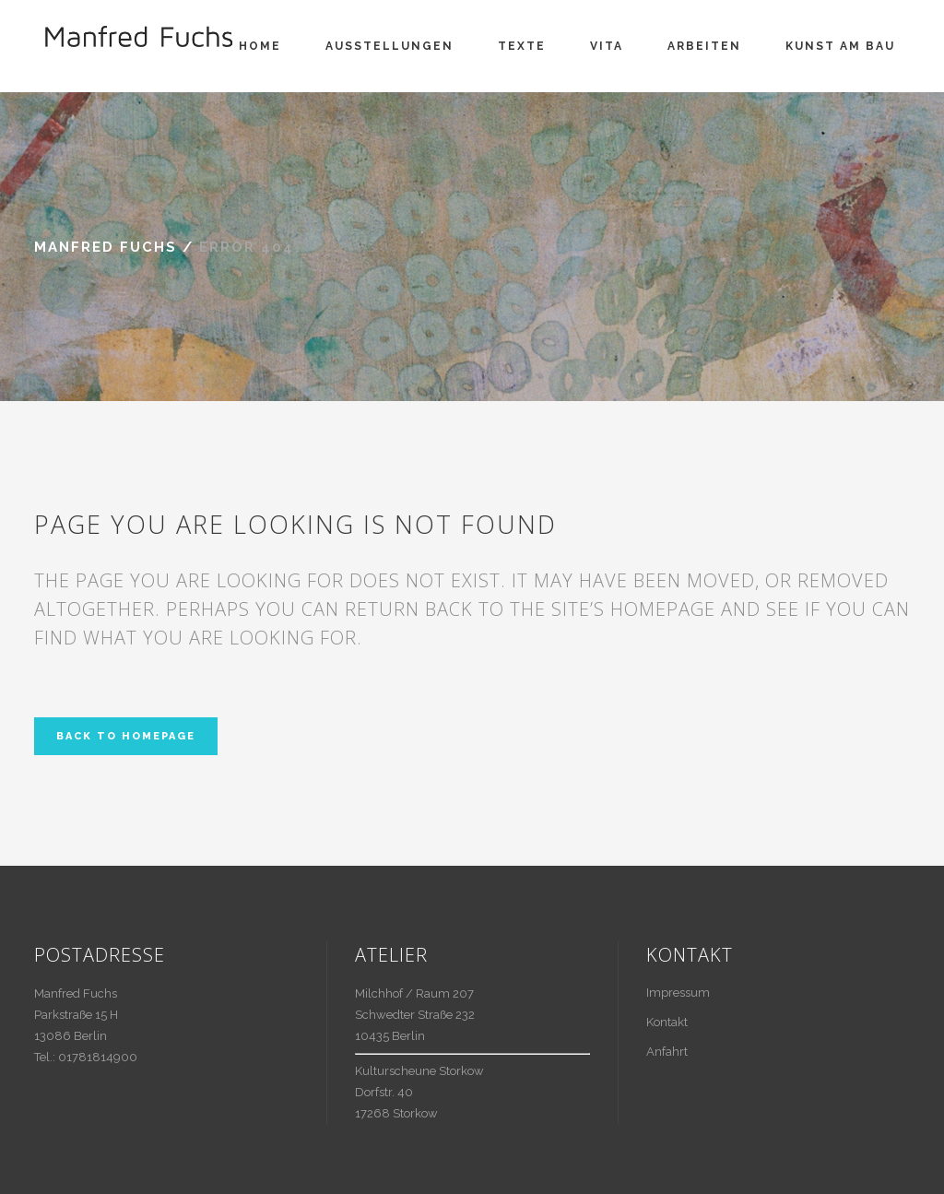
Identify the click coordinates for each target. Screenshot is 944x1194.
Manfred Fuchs (105, 247)
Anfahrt (667, 1051)
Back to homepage (125, 736)
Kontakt (667, 1022)
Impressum (678, 992)
